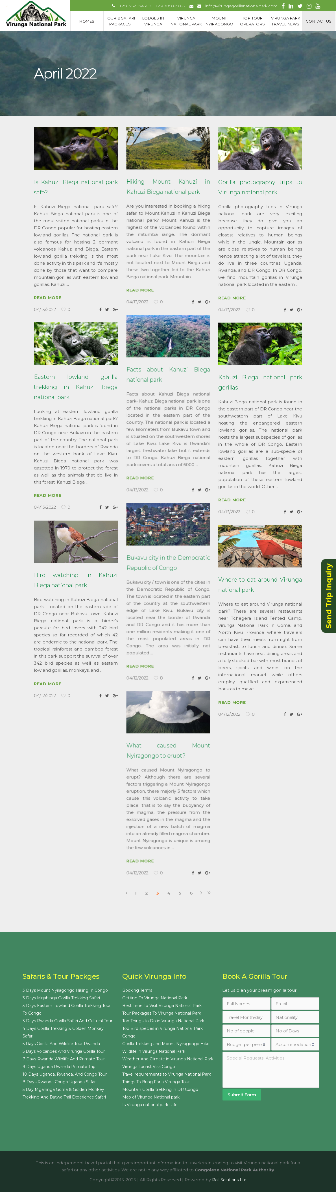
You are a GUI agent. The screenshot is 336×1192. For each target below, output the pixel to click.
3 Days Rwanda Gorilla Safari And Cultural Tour (67, 1020)
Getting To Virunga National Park (154, 997)
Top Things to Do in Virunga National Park (163, 1020)
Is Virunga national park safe (150, 1104)
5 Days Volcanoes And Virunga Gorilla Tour (64, 1051)
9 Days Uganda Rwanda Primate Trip (59, 1066)
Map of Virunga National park (151, 1097)
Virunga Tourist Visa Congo (148, 1066)
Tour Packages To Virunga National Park (161, 1013)
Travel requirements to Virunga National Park (166, 1074)
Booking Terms (137, 990)
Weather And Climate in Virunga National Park (167, 1059)
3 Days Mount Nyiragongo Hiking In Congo (65, 990)
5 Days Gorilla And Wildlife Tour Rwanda (61, 1043)
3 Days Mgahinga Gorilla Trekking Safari (61, 997)
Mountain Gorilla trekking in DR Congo (160, 1089)
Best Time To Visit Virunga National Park (162, 1005)
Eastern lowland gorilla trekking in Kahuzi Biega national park (76, 387)
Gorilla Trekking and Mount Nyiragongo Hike (166, 1043)
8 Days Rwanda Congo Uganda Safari (60, 1081)
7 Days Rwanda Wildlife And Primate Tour (64, 1059)
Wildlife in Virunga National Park (153, 1051)
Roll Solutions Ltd (229, 1179)
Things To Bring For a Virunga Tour (156, 1081)
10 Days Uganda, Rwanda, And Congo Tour (65, 1074)
